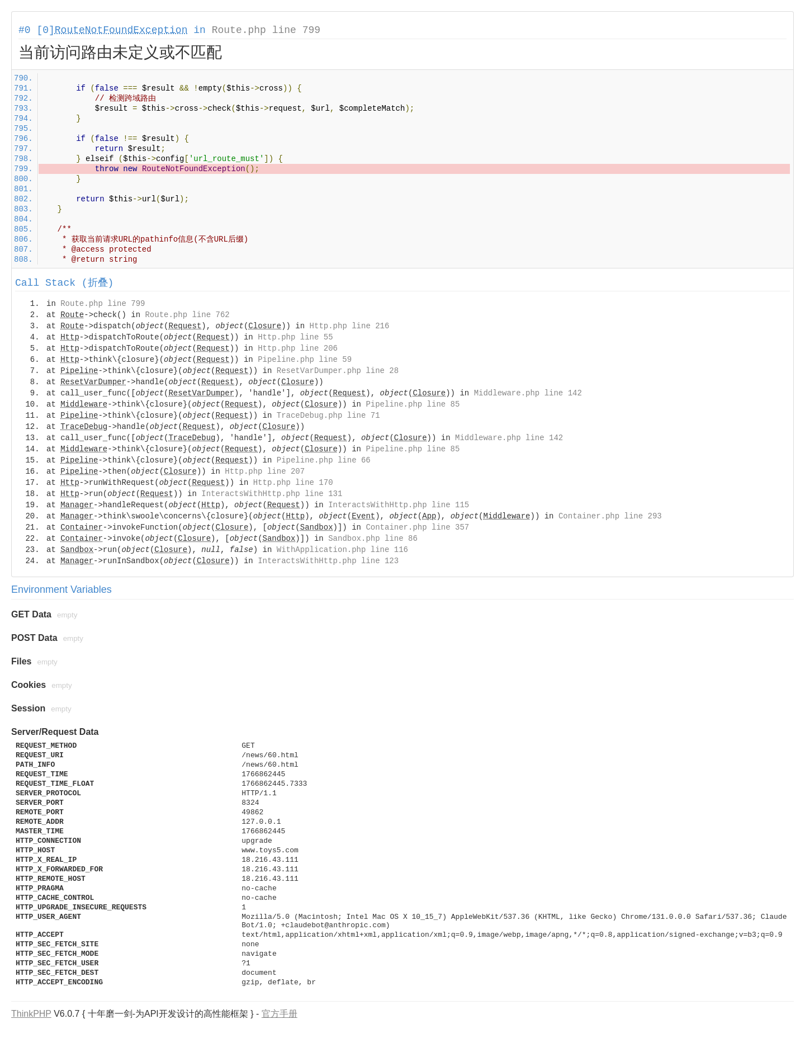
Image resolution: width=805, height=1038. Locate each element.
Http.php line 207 (265, 471)
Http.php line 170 (293, 482)
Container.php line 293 (610, 516)
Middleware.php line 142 (528, 393)
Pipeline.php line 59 (305, 359)
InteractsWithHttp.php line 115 (398, 505)
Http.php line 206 (298, 348)
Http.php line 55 (295, 337)
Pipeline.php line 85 (413, 404)
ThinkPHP (31, 1013)
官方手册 (279, 1013)
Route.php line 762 (187, 314)
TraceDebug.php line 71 (328, 415)
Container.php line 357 (417, 527)
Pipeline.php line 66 (324, 460)
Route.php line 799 (266, 30)
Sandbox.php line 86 (373, 538)
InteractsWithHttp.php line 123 (328, 560)
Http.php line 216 (350, 326)
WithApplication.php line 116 (342, 549)
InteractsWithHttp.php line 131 (271, 493)
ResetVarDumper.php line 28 (338, 370)
